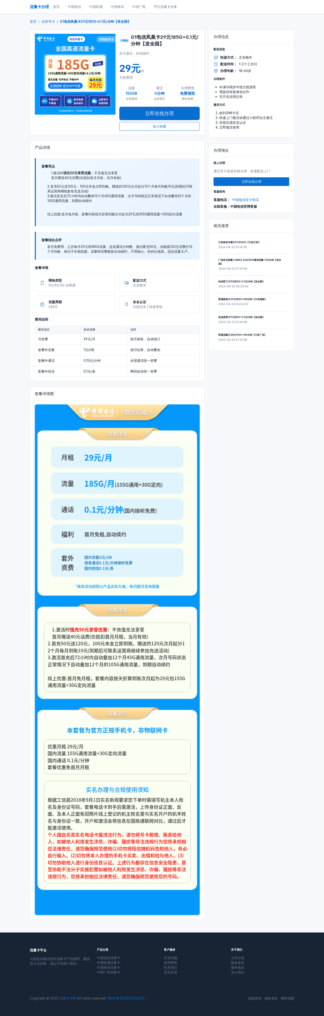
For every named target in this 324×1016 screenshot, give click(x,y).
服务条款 (237, 967)
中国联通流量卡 (108, 962)
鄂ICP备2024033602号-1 (127, 998)
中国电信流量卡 (108, 958)
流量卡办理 (67, 998)
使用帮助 (170, 962)
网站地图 (287, 998)
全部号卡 (48, 21)
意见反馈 (170, 972)
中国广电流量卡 (108, 972)
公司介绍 (237, 958)
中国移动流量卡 (108, 967)
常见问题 (170, 958)
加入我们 (237, 972)
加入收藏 (159, 126)
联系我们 (170, 967)
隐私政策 (237, 962)
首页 (33, 21)
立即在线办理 (159, 113)
